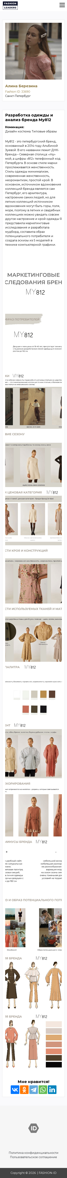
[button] (62, 5)
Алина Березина (21, 86)
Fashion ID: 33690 (17, 91)
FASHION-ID (47, 1173)
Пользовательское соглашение (33, 1157)
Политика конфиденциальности (33, 1153)
